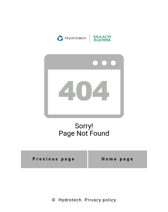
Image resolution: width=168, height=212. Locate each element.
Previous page (54, 159)
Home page (118, 159)
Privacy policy (100, 200)
